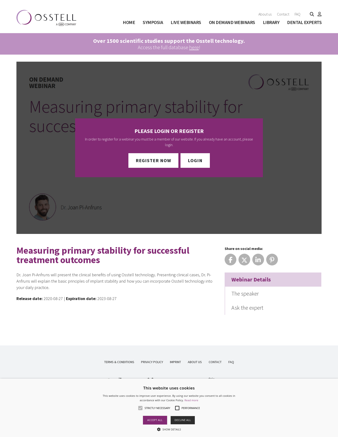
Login (195, 160)
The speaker (245, 293)
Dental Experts (304, 22)
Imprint (175, 362)
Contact (283, 14)
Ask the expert (247, 307)
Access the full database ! (169, 43)
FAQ (297, 14)
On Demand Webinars (232, 22)
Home (129, 22)
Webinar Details (251, 279)
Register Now (153, 160)
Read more (191, 400)
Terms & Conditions (119, 362)
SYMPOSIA (153, 22)
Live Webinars (186, 22)
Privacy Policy (152, 362)
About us (265, 14)
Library (271, 22)
